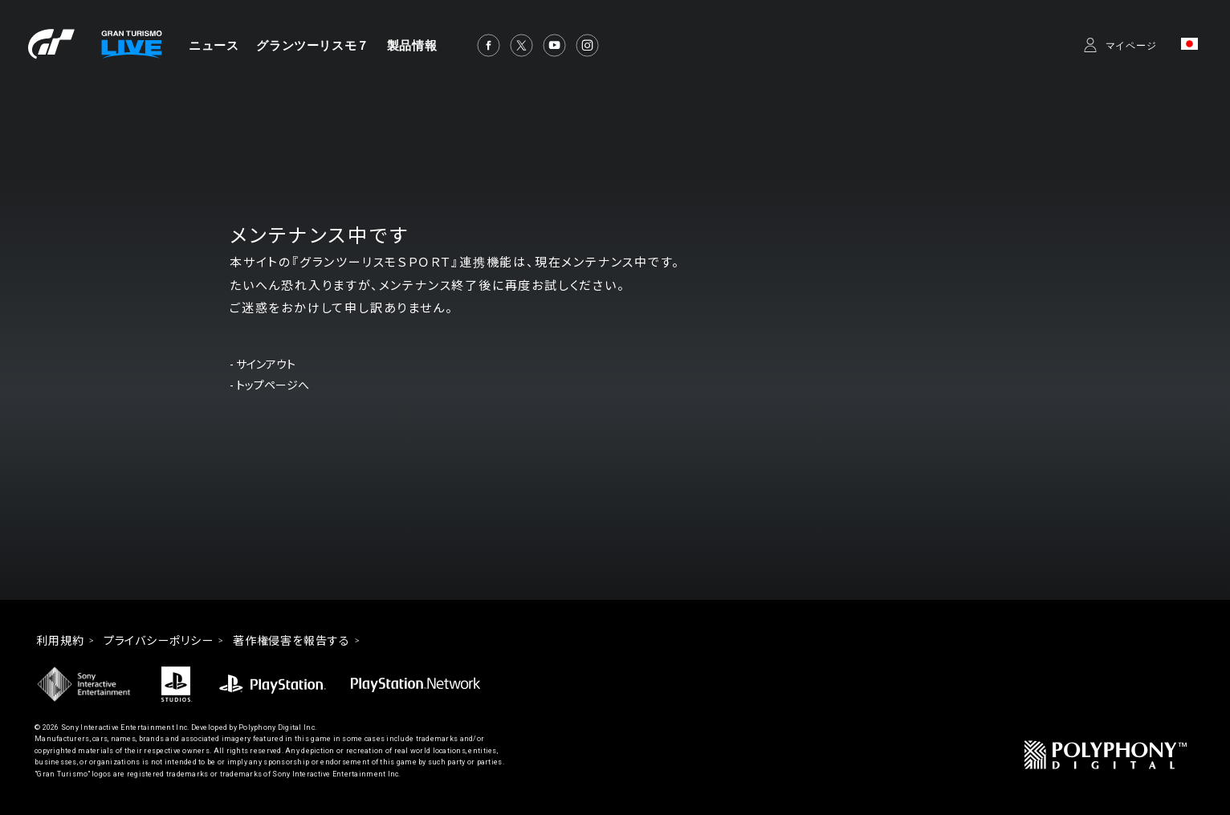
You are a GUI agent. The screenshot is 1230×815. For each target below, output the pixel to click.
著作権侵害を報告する (291, 640)
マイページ (1132, 45)
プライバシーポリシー (159, 640)
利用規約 (60, 640)
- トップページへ (269, 385)
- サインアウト (262, 364)
